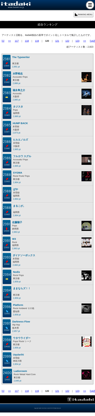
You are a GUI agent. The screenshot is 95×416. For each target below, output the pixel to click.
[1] (3, 41)
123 (77, 41)
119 (37, 41)
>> (84, 41)
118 (27, 41)
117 (17, 41)
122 (67, 41)
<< (9, 41)
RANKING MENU (83, 14)
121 (57, 41)
